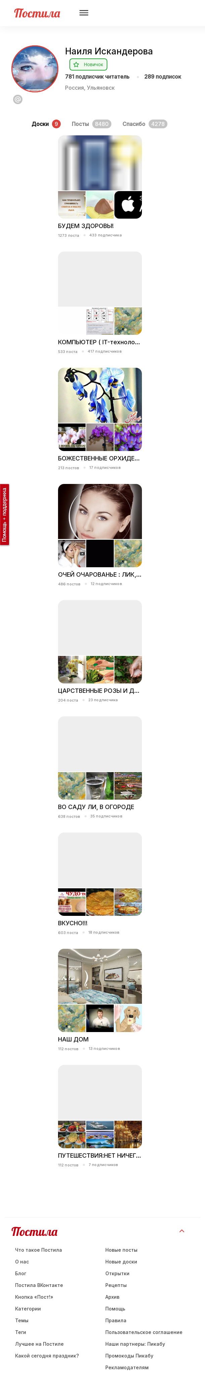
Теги (20, 1332)
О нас (22, 1261)
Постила (37, 12)
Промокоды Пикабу (129, 1355)
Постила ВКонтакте (39, 1285)
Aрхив (112, 1297)
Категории (28, 1308)
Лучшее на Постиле (39, 1344)
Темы (22, 1320)
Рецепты (116, 1285)
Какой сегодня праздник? (47, 1355)
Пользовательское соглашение (144, 1332)
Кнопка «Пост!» (34, 1297)
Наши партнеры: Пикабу (135, 1344)
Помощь (115, 1308)
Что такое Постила (38, 1250)
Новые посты (121, 1250)
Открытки (117, 1273)
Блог (20, 1273)
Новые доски (121, 1261)
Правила (115, 1320)
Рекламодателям (127, 1367)
